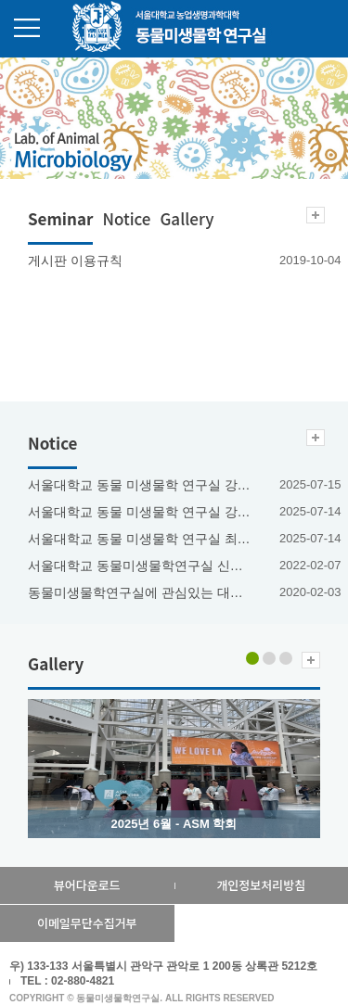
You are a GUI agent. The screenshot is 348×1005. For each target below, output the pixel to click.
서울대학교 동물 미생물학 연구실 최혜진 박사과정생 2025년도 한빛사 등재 (140, 538)
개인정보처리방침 (260, 885)
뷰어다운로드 (87, 885)
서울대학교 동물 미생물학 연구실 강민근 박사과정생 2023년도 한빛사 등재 (140, 484)
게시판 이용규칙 (75, 260)
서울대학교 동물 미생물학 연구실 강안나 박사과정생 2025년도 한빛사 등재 (140, 511)
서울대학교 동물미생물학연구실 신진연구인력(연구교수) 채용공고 (140, 565)
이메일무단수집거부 (87, 923)
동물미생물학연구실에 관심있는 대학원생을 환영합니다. (140, 592)
